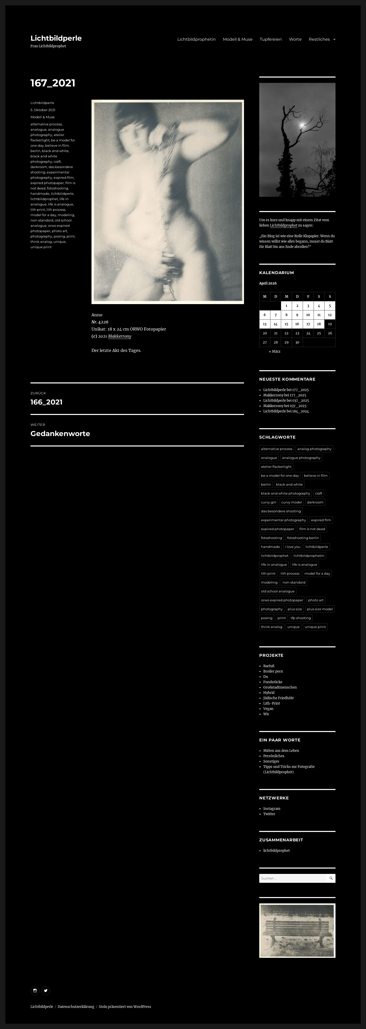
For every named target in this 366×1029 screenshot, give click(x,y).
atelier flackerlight (276, 467)
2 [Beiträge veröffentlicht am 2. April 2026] (297, 306)
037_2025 (300, 400)
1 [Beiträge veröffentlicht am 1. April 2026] (286, 306)
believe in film (57, 145)
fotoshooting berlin (303, 538)
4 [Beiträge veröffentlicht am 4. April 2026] (319, 306)
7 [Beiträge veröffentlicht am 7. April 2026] (276, 315)
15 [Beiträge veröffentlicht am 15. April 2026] (286, 324)
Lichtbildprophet (283, 225)
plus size (295, 609)
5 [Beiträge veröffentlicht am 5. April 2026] (330, 306)
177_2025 (300, 390)
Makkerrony (119, 336)
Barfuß (268, 666)
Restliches (319, 39)
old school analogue (278, 591)
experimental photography (283, 520)
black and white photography (285, 493)
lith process (56, 209)
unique (59, 242)
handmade (39, 193)
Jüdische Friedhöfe (278, 698)
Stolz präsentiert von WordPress (125, 1007)
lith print (37, 209)
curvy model (291, 502)
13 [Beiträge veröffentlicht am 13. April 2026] (264, 324)
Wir (266, 714)
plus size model (320, 609)
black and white (55, 151)
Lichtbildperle (56, 38)
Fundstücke (272, 682)
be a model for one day (280, 475)
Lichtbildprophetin (196, 39)
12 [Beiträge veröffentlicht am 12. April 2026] (330, 315)
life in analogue (274, 564)
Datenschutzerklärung (76, 1007)
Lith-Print (271, 703)
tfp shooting (301, 618)
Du (265, 677)
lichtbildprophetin (309, 556)
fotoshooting (57, 188)
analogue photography (301, 458)
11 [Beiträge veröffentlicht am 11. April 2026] (319, 315)
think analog (41, 242)
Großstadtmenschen (280, 687)
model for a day (43, 215)
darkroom (38, 167)
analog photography (314, 449)
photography (41, 236)
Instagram (271, 809)
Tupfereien (271, 39)
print (71, 236)
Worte (295, 39)
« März (274, 351)
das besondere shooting (281, 511)
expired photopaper (47, 183)
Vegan (268, 709)
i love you (292, 547)
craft (57, 161)
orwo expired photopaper (282, 600)
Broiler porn (273, 671)
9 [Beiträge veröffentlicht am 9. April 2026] (297, 315)
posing (59, 236)
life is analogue (60, 204)
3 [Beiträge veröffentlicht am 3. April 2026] (308, 306)
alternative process (46, 124)
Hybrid (268, 693)
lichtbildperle (62, 193)
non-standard (41, 220)
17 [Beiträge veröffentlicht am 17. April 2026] (308, 324)
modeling (66, 215)
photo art (59, 231)
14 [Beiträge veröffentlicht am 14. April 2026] (276, 324)
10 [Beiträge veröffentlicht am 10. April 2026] (308, 315)
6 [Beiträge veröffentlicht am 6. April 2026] (265, 315)
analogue (38, 129)
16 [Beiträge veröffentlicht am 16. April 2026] (297, 324)
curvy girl (268, 502)
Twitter (269, 814)
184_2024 (300, 411)
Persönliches (273, 756)
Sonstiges (271, 761)
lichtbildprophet (44, 199)
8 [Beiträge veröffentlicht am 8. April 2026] (286, 315)
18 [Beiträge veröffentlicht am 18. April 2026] (319, 324)
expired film (64, 177)
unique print (41, 247)
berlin (35, 151)
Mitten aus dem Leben (281, 751)
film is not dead (312, 529)
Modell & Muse (238, 39)
